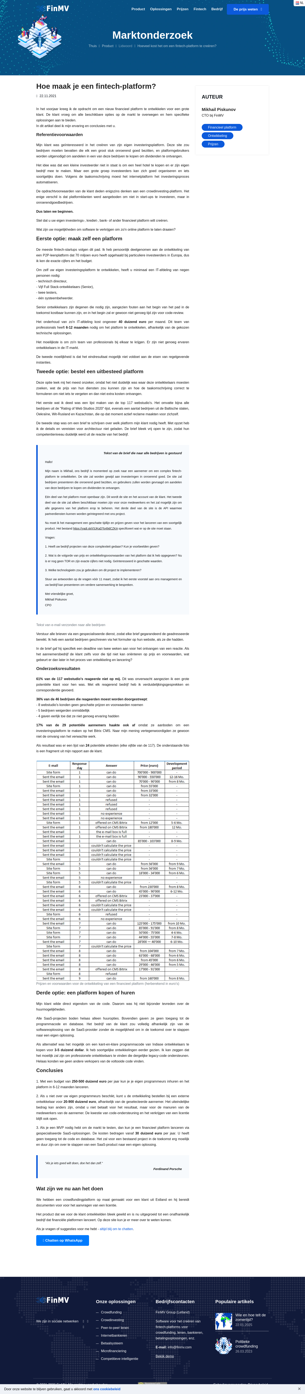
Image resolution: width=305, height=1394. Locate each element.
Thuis (93, 46)
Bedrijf (217, 9)
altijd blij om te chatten (116, 1229)
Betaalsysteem (112, 1343)
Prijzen (183, 9)
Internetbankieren (114, 1335)
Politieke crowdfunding (246, 1344)
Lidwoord (125, 46)
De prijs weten (248, 9)
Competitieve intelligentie (119, 1359)
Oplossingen (161, 9)
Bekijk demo (165, 1356)
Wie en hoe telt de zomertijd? (250, 1317)
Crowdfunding (111, 1312)
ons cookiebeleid (106, 1389)
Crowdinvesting (112, 1320)
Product (138, 9)
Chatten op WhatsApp (62, 1240)
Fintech (200, 9)
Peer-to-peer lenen (115, 1328)
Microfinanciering (113, 1351)
